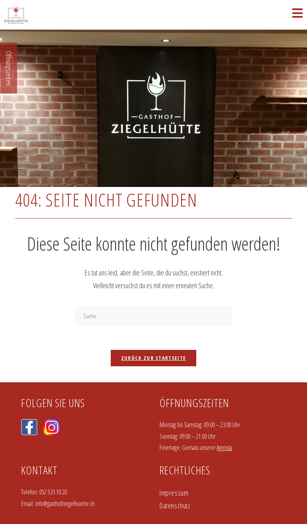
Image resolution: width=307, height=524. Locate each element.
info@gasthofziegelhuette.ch (65, 432)
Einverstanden (278, 505)
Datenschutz (174, 435)
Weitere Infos (52, 511)
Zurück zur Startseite (153, 287)
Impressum (173, 422)
